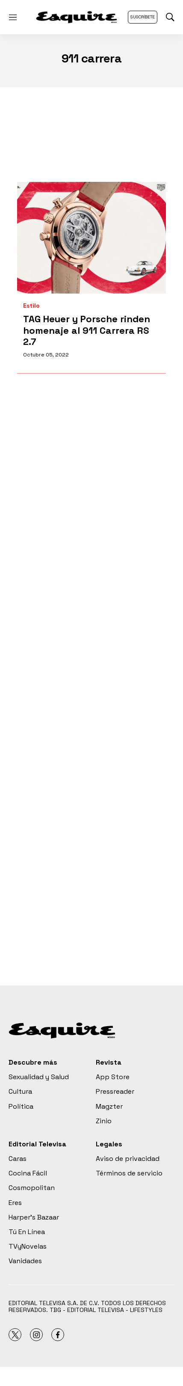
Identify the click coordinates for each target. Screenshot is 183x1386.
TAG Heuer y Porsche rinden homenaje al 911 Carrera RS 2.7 (86, 330)
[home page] (76, 17)
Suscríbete (142, 17)
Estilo (31, 305)
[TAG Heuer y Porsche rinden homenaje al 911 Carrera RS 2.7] (91, 238)
